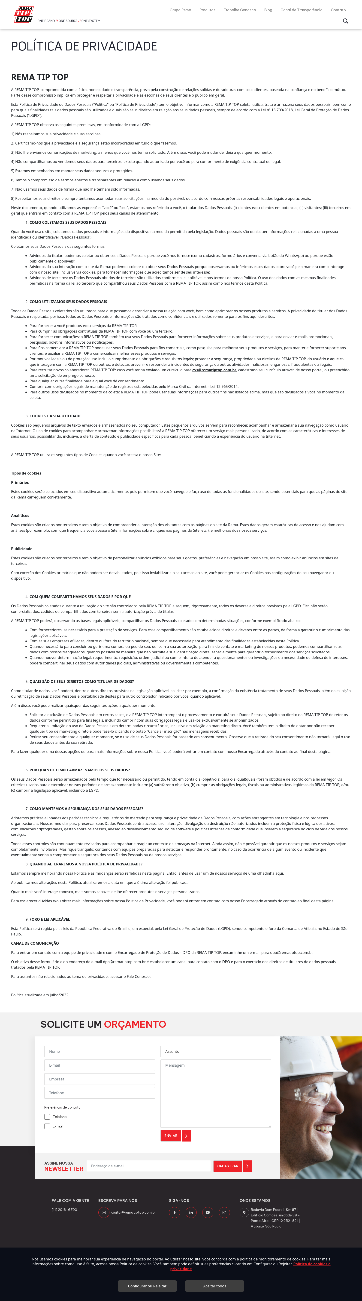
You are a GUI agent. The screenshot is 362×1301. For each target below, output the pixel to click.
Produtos (207, 10)
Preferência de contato (62, 1107)
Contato (338, 10)
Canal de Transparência (302, 10)
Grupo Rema (180, 10)
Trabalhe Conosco (240, 10)
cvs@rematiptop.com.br (214, 369)
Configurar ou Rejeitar (147, 1286)
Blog (268, 10)
